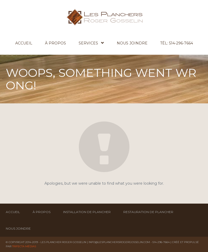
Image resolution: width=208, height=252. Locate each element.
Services (91, 43)
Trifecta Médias (24, 246)
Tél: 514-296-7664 (176, 43)
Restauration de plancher (148, 212)
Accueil (23, 43)
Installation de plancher (87, 212)
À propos (55, 43)
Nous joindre (132, 43)
